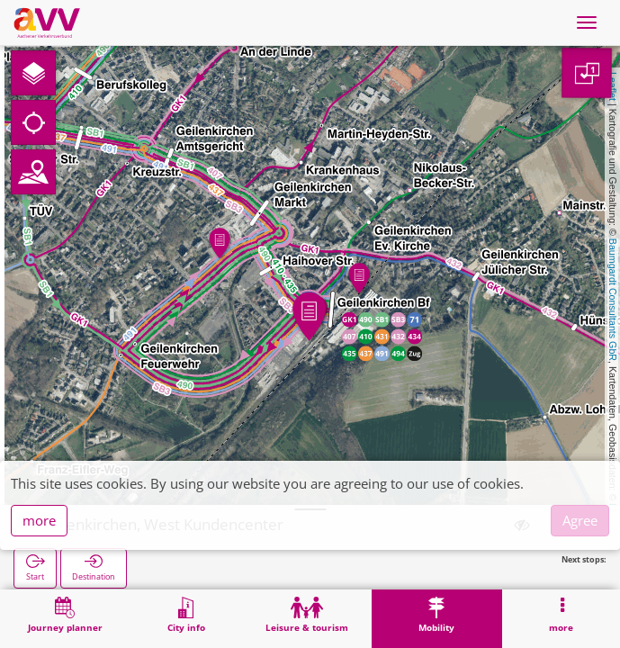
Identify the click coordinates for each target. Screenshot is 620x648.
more (39, 520)
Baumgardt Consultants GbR (612, 299)
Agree (580, 520)
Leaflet (612, 86)
